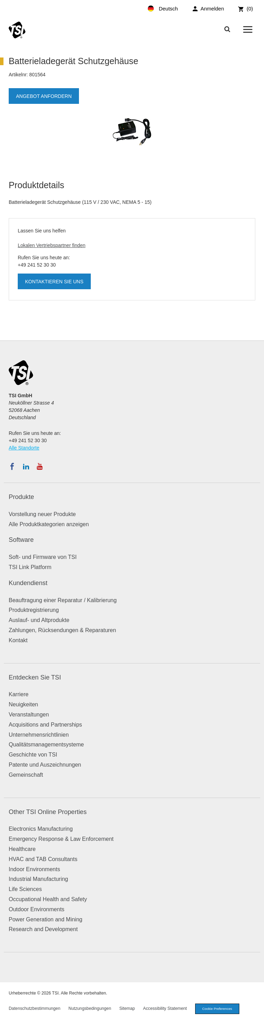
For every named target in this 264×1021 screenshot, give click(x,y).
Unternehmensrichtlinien (39, 735)
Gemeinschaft (26, 775)
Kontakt (18, 640)
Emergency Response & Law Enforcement (61, 839)
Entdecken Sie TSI (35, 677)
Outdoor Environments (36, 909)
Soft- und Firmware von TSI (43, 557)
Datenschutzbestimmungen (34, 1008)
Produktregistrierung (34, 610)
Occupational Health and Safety (48, 899)
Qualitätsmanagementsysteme (46, 744)
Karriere (19, 694)
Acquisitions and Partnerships (45, 725)
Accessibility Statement (165, 1008)
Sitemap (127, 1008)
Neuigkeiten (23, 704)
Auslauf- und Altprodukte (39, 620)
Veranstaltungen (29, 714)
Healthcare (22, 849)
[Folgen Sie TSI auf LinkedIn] (26, 466)
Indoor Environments (34, 869)
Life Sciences (25, 889)
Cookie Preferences (217, 1009)
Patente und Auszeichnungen (45, 765)
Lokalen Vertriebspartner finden (52, 245)
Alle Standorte (24, 448)
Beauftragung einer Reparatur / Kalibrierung (63, 600)
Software (21, 539)
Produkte (21, 496)
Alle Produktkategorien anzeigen (49, 524)
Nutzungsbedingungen (90, 1008)
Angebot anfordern (44, 96)
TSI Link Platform (30, 567)
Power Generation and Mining (45, 919)
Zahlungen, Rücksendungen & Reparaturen (62, 630)
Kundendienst (28, 582)
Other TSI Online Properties (48, 811)
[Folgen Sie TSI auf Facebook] (12, 466)
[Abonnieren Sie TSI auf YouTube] (40, 466)
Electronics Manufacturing (41, 829)
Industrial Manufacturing (38, 879)
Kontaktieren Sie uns (54, 281)
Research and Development (43, 929)
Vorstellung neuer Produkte (42, 514)
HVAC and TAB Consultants (43, 859)
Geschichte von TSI (33, 755)
